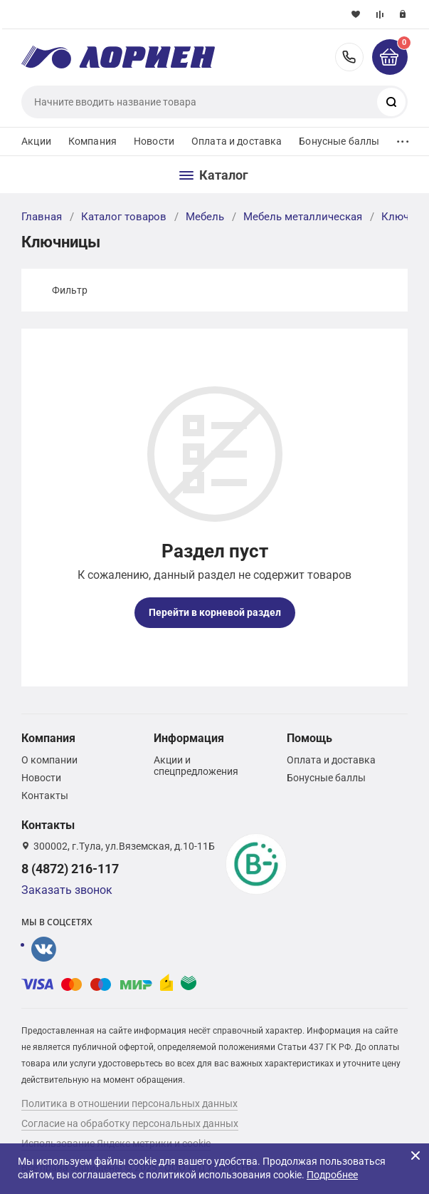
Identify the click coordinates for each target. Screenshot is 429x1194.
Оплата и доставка (236, 141)
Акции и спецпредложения (196, 765)
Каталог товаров (123, 216)
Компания (92, 141)
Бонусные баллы (339, 141)
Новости (154, 141)
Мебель (205, 216)
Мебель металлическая (302, 216)
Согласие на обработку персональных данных (129, 1123)
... (402, 138)
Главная (41, 216)
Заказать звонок (66, 890)
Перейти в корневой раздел (215, 612)
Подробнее (332, 1174)
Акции (36, 141)
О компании (49, 760)
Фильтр (70, 290)
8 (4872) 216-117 (349, 57)
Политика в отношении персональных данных (129, 1103)
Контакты (44, 795)
